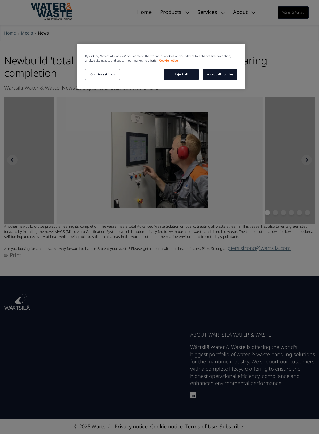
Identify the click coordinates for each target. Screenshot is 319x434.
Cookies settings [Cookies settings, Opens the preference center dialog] (102, 74)
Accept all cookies (220, 74)
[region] (161, 66)
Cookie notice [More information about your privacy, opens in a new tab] (168, 60)
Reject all (181, 74)
